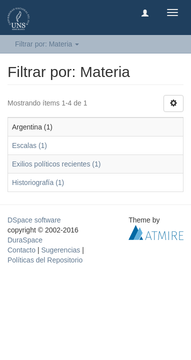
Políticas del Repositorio (45, 260)
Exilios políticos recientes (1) (56, 164)
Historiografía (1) (38, 182)
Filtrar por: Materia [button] (47, 44)
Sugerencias (60, 250)
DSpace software (34, 220)
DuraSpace (25, 240)
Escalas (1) (29, 146)
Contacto (22, 250)
